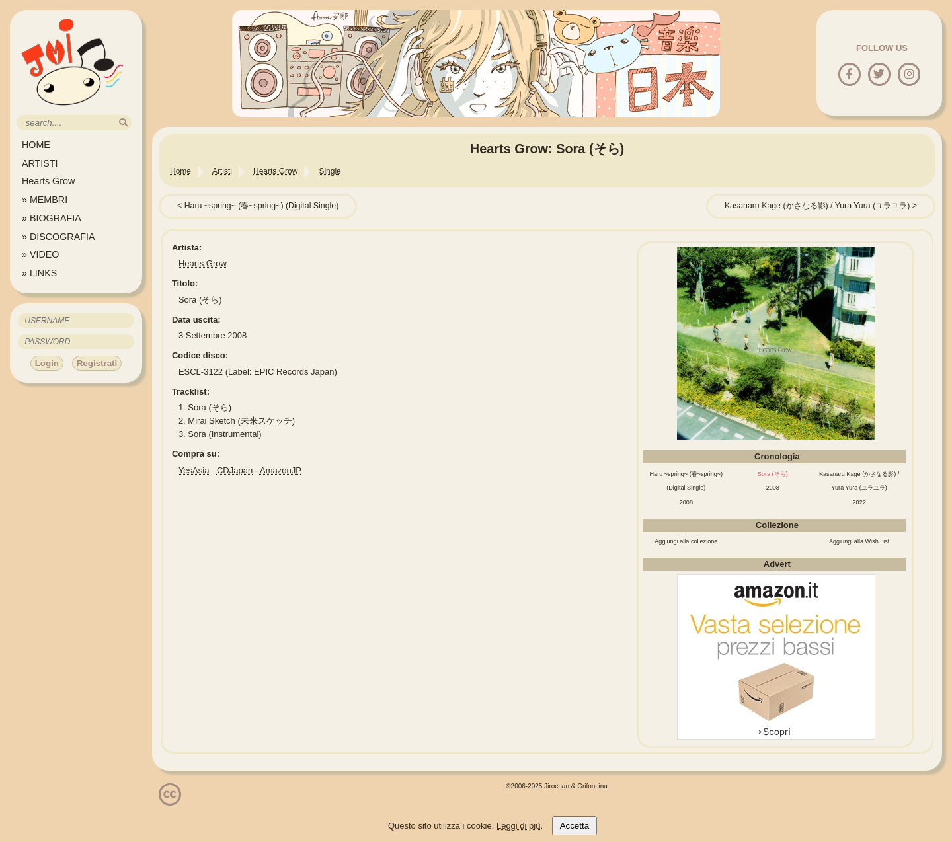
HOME (36, 144)
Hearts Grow (48, 181)
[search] (123, 122)
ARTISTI (40, 163)
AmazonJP (280, 470)
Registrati (97, 363)
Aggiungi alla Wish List (859, 541)
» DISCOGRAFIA (58, 236)
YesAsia (194, 470)
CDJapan (235, 470)
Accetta (574, 826)
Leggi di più (518, 826)
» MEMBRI (44, 199)
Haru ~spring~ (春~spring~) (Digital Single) (261, 205)
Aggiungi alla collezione (685, 541)
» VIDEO (40, 254)
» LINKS (39, 273)
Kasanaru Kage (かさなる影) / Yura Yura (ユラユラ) (817, 205)
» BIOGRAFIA (51, 218)
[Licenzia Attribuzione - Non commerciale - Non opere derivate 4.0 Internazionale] (170, 800)
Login (47, 363)
